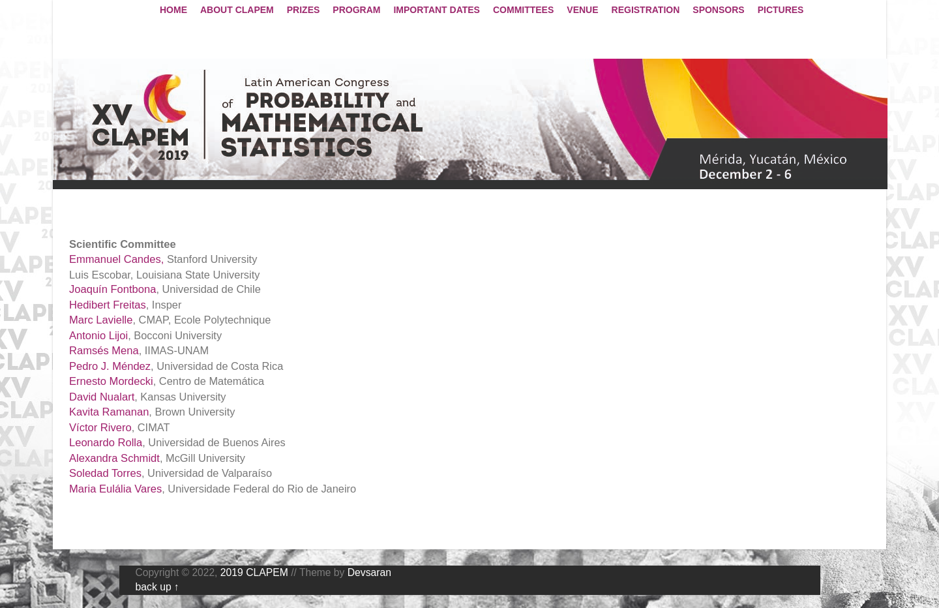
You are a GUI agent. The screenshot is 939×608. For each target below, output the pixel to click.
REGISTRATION (646, 10)
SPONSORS (718, 10)
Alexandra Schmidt (114, 458)
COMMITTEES (523, 10)
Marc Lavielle (100, 320)
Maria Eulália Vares (115, 489)
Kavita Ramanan (109, 412)
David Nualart (101, 397)
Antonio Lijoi (98, 335)
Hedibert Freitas (107, 305)
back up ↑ (157, 586)
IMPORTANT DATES (436, 10)
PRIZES (303, 10)
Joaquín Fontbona (112, 289)
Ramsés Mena (104, 350)
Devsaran (369, 572)
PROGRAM (356, 10)
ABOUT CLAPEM (237, 10)
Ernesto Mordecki (111, 381)
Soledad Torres (105, 473)
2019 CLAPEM (254, 572)
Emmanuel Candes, (116, 259)
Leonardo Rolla (105, 442)
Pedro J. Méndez (110, 366)
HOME (173, 10)
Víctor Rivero (100, 427)
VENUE (582, 10)
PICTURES (781, 10)
